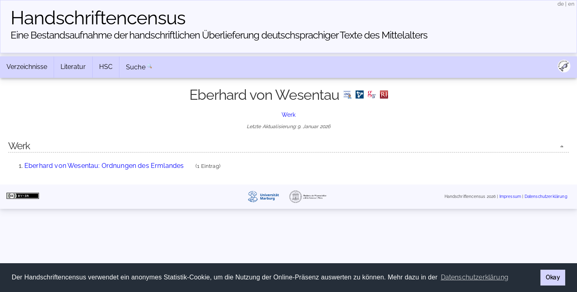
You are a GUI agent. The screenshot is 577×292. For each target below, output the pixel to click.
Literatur (73, 67)
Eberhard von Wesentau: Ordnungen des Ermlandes (104, 166)
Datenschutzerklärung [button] (474, 277)
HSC (106, 67)
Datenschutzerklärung (546, 196)
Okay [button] (553, 277)
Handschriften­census (98, 18)
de (560, 4)
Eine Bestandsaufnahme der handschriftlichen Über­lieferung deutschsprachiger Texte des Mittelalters (219, 35)
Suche (135, 67)
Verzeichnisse (27, 67)
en (571, 4)
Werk (289, 114)
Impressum (510, 196)
